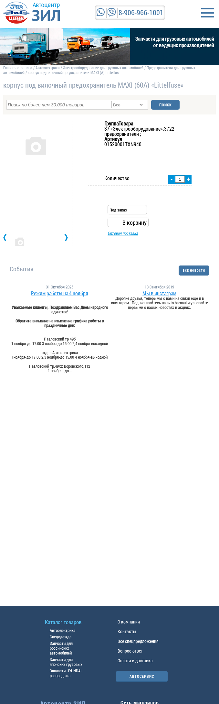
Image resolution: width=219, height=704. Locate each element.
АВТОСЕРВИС (142, 676)
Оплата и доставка (135, 660)
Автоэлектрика (48, 67)
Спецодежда (60, 637)
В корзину (134, 222)
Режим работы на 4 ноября (59, 293)
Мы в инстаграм (159, 293)
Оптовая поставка (123, 233)
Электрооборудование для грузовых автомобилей (103, 67)
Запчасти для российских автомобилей (61, 648)
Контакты (127, 631)
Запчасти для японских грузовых (66, 661)
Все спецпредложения (138, 641)
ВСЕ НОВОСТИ (194, 270)
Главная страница (17, 67)
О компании (129, 622)
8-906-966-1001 (141, 12)
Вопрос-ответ (130, 651)
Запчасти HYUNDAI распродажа (65, 673)
